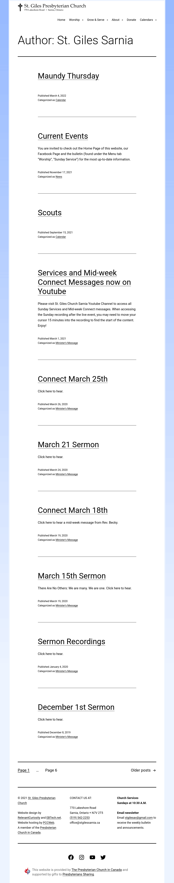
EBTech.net (53, 817)
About (115, 19)
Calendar (61, 100)
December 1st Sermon (76, 707)
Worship (74, 19)
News (59, 176)
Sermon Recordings (71, 641)
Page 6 (51, 770)
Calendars (146, 19)
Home (61, 19)
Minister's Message (67, 342)
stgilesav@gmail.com (139, 817)
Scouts (50, 212)
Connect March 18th (73, 510)
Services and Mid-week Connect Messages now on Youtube (84, 282)
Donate (131, 19)
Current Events (63, 136)
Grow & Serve (95, 19)
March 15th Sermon (72, 575)
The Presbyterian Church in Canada (96, 870)
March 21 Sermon (68, 444)
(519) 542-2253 (80, 817)
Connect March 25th (73, 379)
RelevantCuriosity (29, 817)
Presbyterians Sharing (78, 874)
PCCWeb (48, 822)
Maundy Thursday (68, 75)
